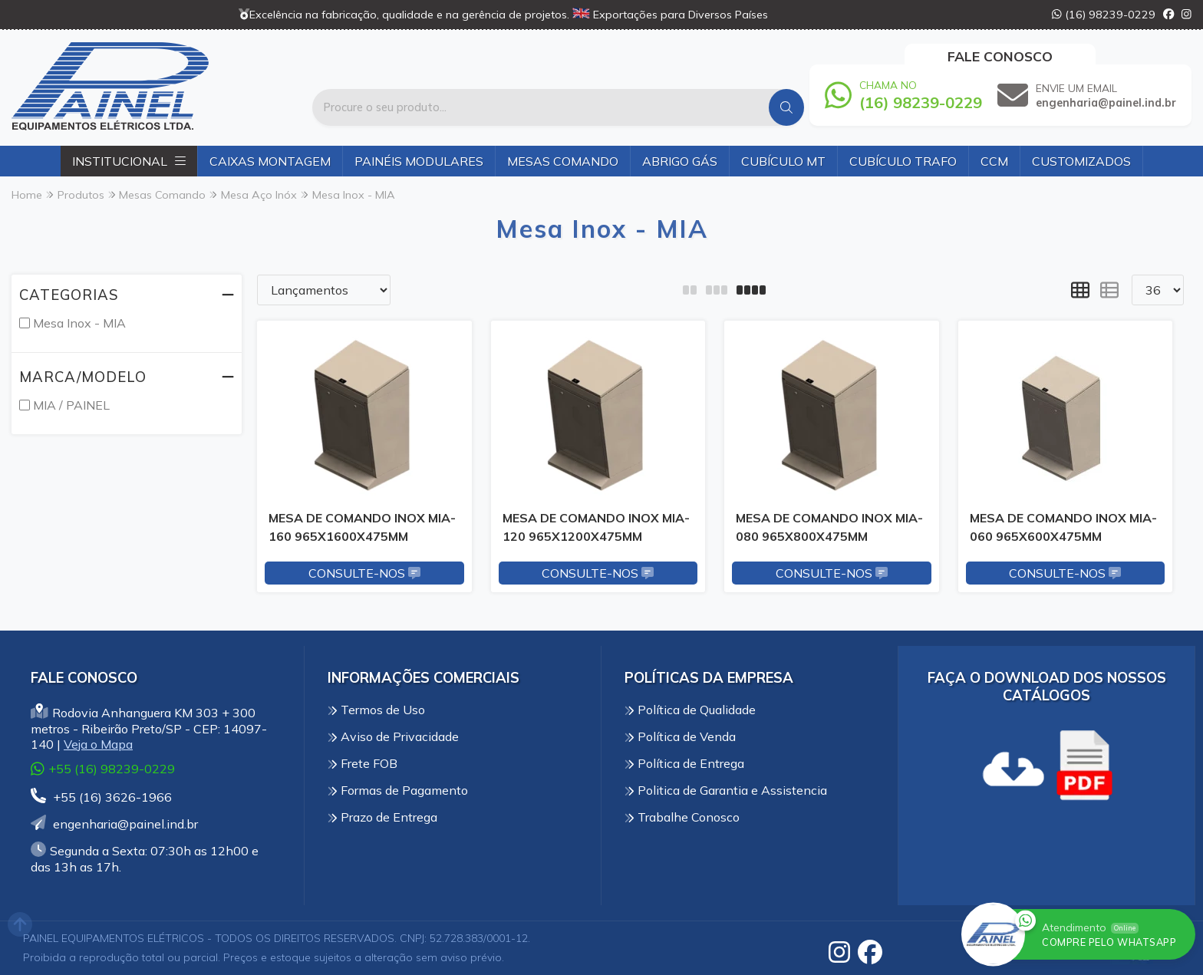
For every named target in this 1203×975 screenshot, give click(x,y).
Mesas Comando (562, 161)
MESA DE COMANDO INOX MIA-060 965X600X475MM (1063, 527)
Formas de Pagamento (398, 790)
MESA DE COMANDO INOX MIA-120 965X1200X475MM (596, 527)
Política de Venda (680, 736)
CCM (994, 161)
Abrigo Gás (679, 161)
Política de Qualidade (690, 709)
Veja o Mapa (98, 744)
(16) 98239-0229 (1103, 14)
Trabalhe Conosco (682, 817)
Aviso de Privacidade (393, 736)
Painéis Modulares (418, 161)
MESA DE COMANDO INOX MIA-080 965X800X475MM (829, 527)
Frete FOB (362, 763)
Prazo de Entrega (382, 817)
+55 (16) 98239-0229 (103, 769)
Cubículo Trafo (903, 161)
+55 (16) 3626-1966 (101, 797)
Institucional (129, 161)
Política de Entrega (684, 763)
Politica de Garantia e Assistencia (726, 790)
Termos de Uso (376, 709)
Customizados (1081, 161)
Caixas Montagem (270, 161)
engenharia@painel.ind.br (114, 824)
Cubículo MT (783, 161)
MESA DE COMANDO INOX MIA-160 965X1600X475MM (362, 527)
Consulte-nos (364, 573)
